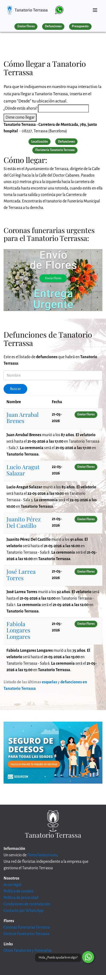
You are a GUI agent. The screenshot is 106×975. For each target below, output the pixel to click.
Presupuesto (80, 26)
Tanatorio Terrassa (31, 10)
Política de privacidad (21, 898)
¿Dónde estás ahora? (20, 108)
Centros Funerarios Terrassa (26, 934)
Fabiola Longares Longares (18, 630)
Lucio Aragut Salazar (23, 470)
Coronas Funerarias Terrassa (27, 927)
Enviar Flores (26, 26)
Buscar (15, 389)
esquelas (49, 682)
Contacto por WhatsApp (23, 910)
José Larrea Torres (21, 574)
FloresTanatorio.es (42, 855)
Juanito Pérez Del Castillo (23, 522)
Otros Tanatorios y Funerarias (28, 950)
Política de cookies (18, 891)
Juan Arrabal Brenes (22, 417)
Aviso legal (12, 885)
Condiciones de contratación (27, 904)
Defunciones (53, 26)
